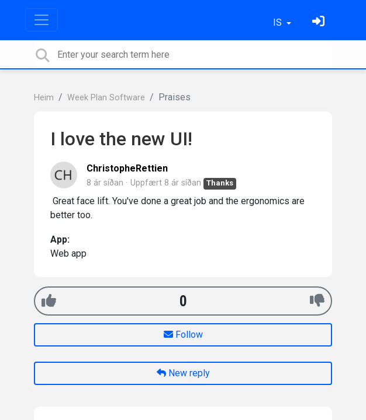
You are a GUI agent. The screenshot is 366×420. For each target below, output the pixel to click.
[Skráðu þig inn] (320, 22)
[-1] (317, 300)
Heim (44, 98)
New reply (183, 373)
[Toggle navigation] (41, 20)
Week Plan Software (106, 98)
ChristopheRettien (127, 168)
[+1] (49, 300)
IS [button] (278, 22)
